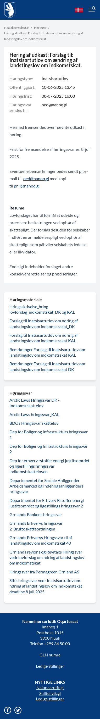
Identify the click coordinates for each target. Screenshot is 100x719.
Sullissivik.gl (50, 693)
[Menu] (91, 10)
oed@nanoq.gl (54, 104)
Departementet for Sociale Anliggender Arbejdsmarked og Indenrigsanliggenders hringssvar (46, 486)
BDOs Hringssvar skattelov (33, 423)
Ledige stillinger (50, 665)
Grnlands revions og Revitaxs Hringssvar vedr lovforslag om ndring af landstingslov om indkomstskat (46, 557)
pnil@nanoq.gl (27, 185)
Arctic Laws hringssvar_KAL (34, 414)
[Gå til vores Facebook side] (7, 710)
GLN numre (50, 654)
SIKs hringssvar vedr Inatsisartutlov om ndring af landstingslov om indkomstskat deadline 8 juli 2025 (45, 586)
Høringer (40, 28)
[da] (79, 10)
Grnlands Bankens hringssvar (35, 514)
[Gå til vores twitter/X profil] (17, 710)
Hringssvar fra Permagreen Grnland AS (44, 571)
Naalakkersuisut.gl (16, 28)
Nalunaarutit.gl (50, 687)
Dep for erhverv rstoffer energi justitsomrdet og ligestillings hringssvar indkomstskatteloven (49, 466)
